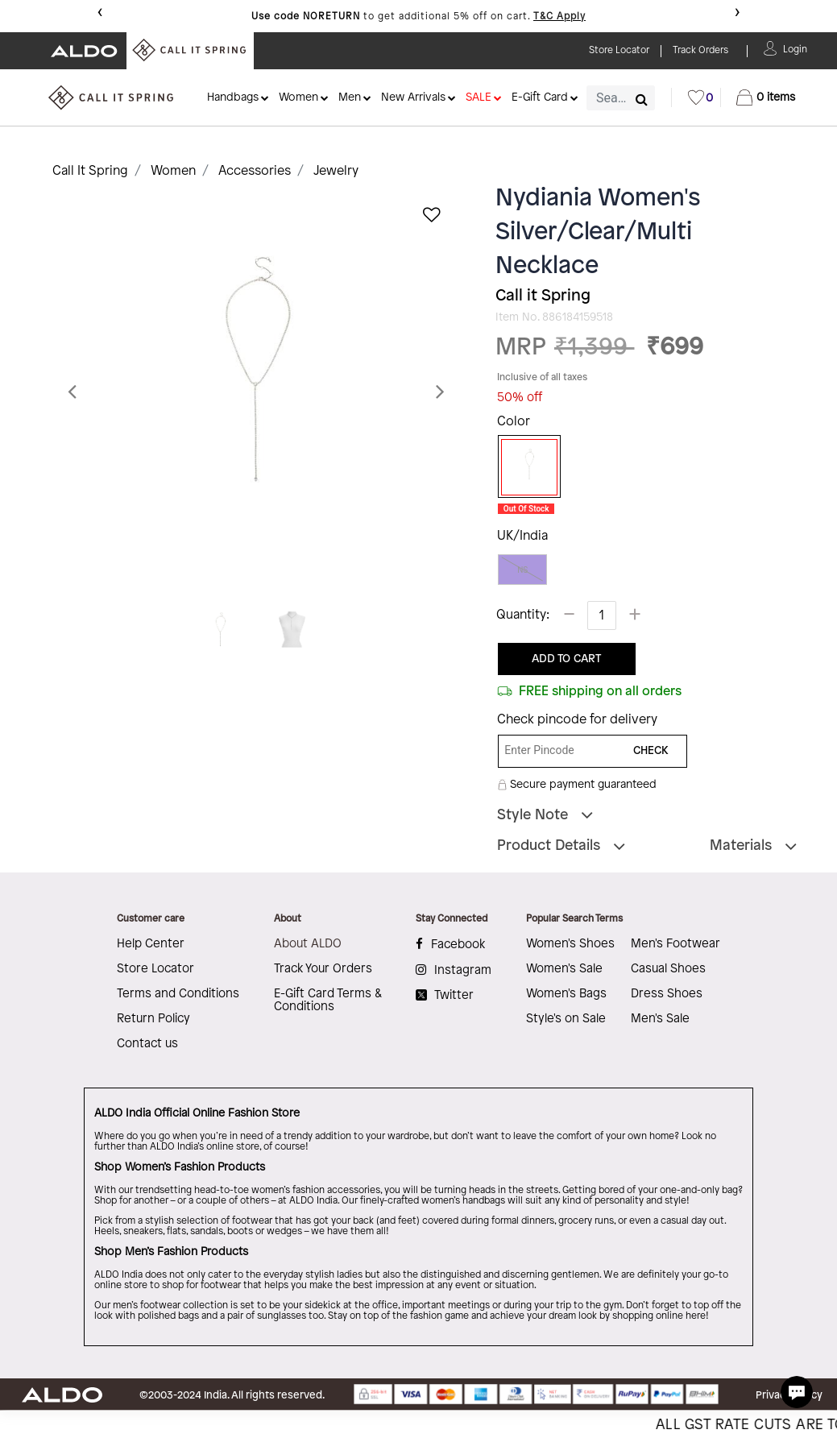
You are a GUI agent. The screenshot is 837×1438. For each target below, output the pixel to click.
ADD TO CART (566, 659)
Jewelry (335, 171)
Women (173, 171)
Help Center (150, 944)
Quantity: (522, 615)
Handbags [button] (233, 98)
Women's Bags (566, 994)
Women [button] (298, 98)
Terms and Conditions (178, 994)
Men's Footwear (675, 944)
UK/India (522, 536)
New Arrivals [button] (413, 98)
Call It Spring (90, 171)
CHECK (651, 751)
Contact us (147, 1044)
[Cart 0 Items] (765, 97)
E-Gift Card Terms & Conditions (328, 1000)
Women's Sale (564, 969)
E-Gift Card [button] (540, 98)
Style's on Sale (566, 1019)
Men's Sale (660, 1019)
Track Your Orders (323, 969)
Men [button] (349, 98)
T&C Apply (559, 16)
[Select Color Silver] (523, 467)
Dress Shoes (666, 994)
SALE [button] (478, 98)
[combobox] (620, 97)
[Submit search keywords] (642, 99)
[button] (795, 48)
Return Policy (153, 1019)
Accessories (254, 171)
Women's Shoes (570, 944)
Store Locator (155, 969)
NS (522, 570)
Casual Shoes (668, 969)
